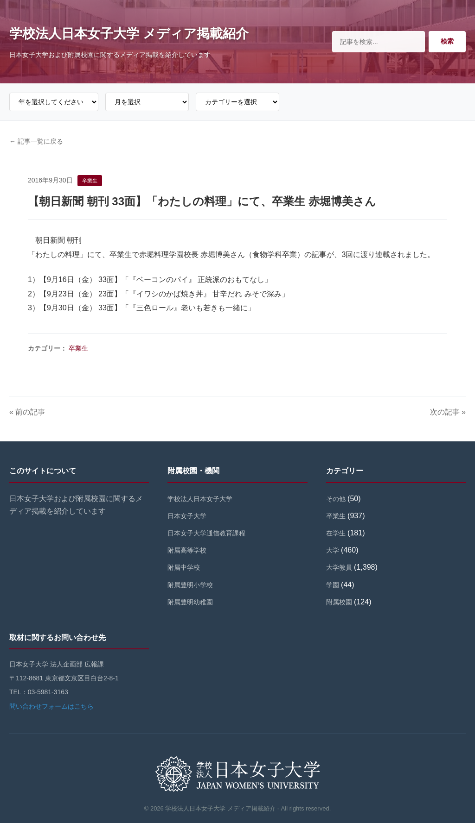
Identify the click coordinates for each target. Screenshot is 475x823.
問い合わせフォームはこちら (51, 706)
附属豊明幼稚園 (190, 602)
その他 (336, 499)
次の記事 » (448, 412)
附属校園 (339, 602)
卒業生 (78, 348)
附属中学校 (183, 567)
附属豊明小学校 (190, 585)
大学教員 (339, 567)
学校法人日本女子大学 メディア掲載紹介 (129, 33)
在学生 (336, 533)
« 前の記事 (27, 412)
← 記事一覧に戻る (36, 141)
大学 (332, 550)
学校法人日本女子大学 (199, 499)
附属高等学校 (186, 550)
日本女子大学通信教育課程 (206, 533)
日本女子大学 (186, 516)
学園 (332, 585)
